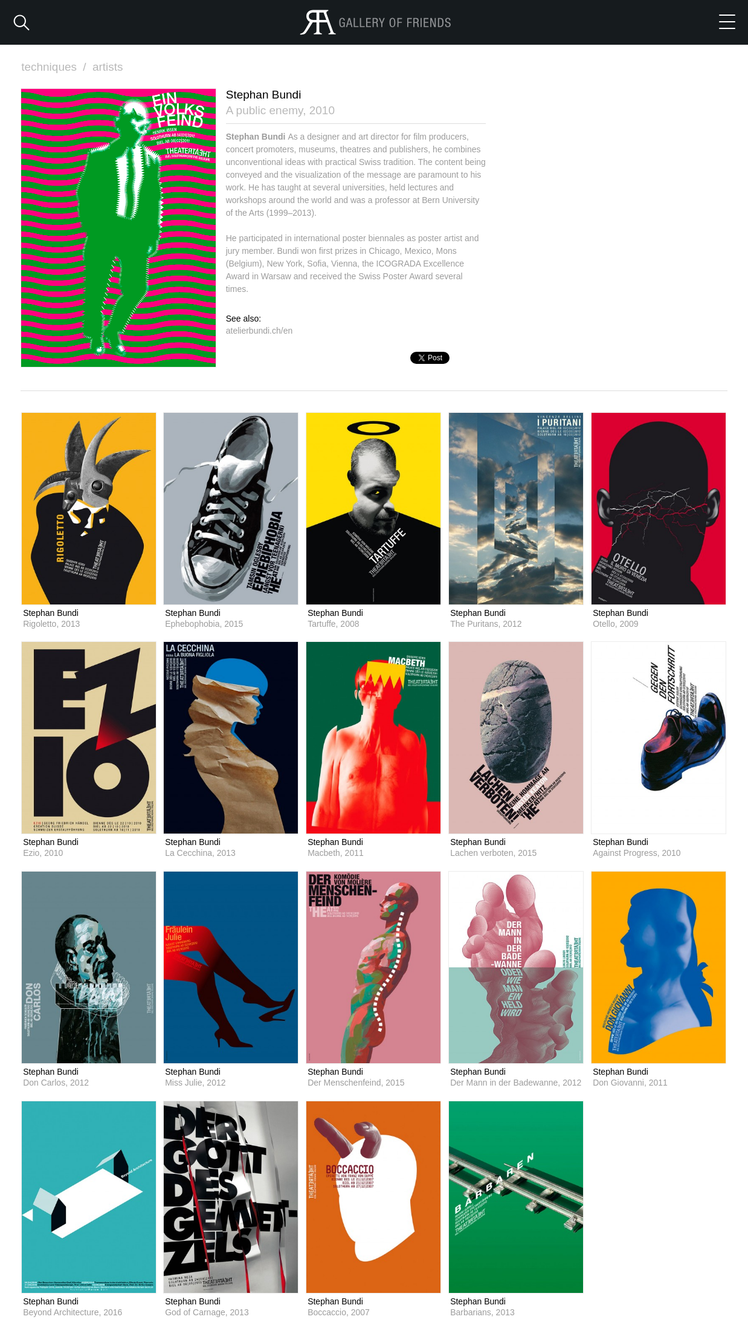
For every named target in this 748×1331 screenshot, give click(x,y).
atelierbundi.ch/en (259, 330)
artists (107, 66)
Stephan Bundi (51, 613)
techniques (55, 66)
